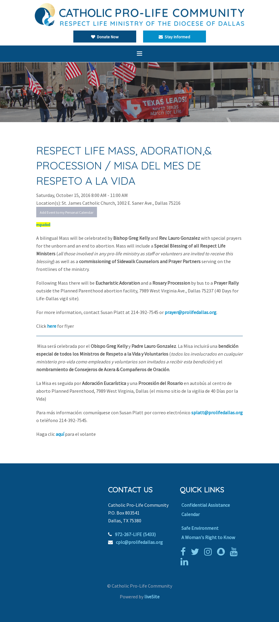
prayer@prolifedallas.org (190, 312)
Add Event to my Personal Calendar (66, 212)
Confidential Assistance (205, 505)
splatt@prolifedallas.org (217, 412)
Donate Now (105, 37)
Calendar (190, 514)
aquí (60, 434)
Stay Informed (174, 37)
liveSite (152, 597)
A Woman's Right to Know (208, 537)
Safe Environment (200, 528)
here (52, 326)
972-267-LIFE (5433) (135, 534)
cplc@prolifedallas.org (139, 542)
